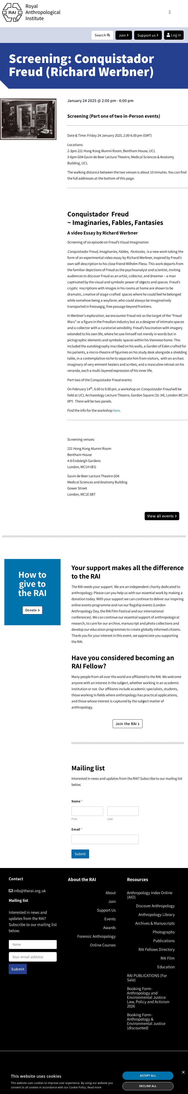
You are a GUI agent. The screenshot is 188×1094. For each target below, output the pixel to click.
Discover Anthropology (155, 906)
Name (13, 937)
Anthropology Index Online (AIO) (149, 895)
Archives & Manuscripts (155, 923)
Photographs (164, 932)
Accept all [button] (148, 1075)
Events (110, 919)
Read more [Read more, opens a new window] (95, 1087)
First (74, 819)
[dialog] (94, 1081)
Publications (164, 940)
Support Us (106, 910)
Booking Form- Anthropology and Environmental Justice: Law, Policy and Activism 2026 (148, 997)
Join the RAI (127, 723)
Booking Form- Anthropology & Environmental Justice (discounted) (146, 1021)
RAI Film (168, 958)
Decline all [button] (148, 1086)
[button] (170, 12)
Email (76, 829)
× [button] (183, 1072)
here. (117, 410)
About (111, 892)
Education (166, 967)
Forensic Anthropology (96, 936)
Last (110, 819)
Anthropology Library (157, 914)
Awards (109, 927)
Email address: (33, 955)
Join (112, 901)
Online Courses (103, 945)
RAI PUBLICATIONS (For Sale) (147, 978)
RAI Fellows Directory (157, 949)
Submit (80, 854)
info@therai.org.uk (27, 891)
